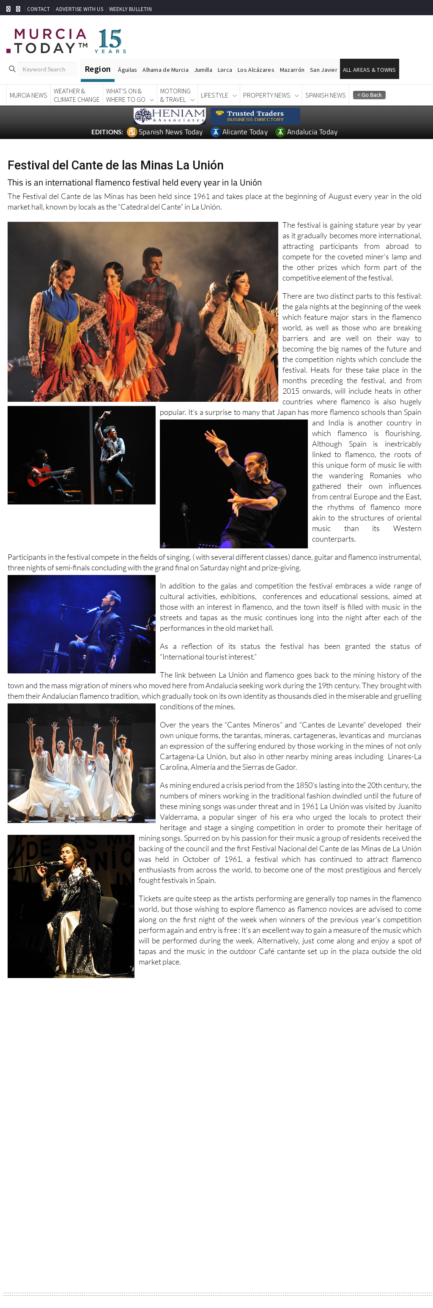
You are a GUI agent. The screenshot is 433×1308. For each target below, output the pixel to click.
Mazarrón (292, 70)
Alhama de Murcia (165, 70)
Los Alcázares (256, 70)
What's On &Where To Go (125, 95)
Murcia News (28, 95)
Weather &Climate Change (77, 95)
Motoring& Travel (175, 95)
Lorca (225, 70)
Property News (266, 95)
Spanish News (325, 95)
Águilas (127, 70)
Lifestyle (214, 95)
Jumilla (203, 70)
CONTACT (38, 9)
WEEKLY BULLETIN (130, 9)
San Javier (323, 70)
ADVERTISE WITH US (79, 9)
